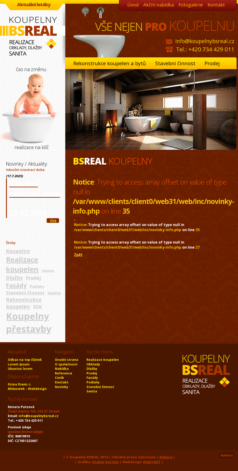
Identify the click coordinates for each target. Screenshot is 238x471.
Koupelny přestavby (28, 322)
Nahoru (227, 455)
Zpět (78, 254)
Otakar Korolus (105, 461)
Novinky (61, 387)
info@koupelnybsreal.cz (204, 41)
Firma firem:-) (19, 384)
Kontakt (216, 5)
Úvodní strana (66, 359)
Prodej (212, 63)
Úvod (133, 5)
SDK (37, 306)
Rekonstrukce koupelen (24, 303)
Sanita (54, 293)
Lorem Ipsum (19, 364)
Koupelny (18, 250)
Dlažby (14, 277)
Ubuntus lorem (20, 368)
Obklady (48, 271)
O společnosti (66, 364)
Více (53, 220)
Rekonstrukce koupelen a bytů (109, 63)
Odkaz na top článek (25, 359)
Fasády (16, 285)
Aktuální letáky (34, 4)
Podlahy (37, 286)
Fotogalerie (190, 5)
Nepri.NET (152, 461)
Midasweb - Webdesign (27, 388)
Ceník (59, 377)
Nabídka (62, 368)
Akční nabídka (158, 5)
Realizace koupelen (22, 264)
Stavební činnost (175, 63)
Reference (63, 373)
